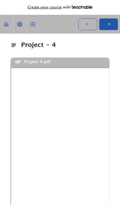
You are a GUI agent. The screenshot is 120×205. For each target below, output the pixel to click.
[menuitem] (19, 24)
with (60, 7)
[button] (6, 24)
